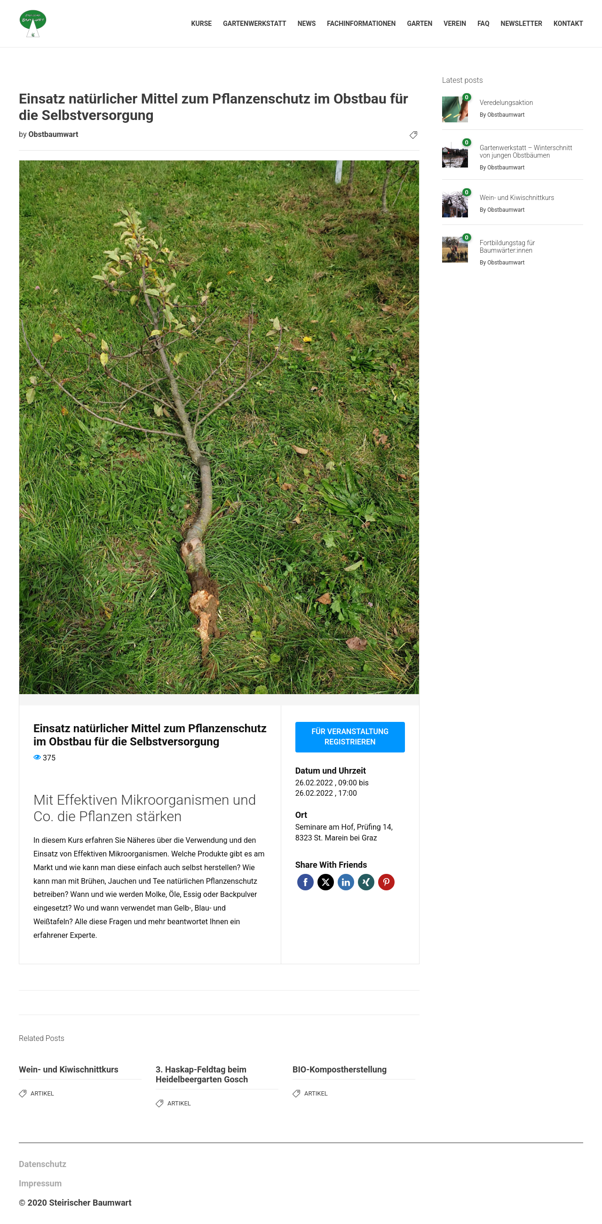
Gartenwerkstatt (254, 23)
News (307, 23)
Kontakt (568, 23)
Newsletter (522, 23)
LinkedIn (346, 882)
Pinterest (386, 882)
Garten (419, 23)
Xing (366, 882)
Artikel (42, 1093)
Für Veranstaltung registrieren (349, 737)
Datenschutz (42, 1164)
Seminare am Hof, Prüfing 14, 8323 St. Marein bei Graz (344, 832)
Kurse (201, 23)
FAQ (483, 23)
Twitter (325, 882)
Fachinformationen (361, 23)
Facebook (305, 882)
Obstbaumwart (53, 134)
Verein (455, 23)
